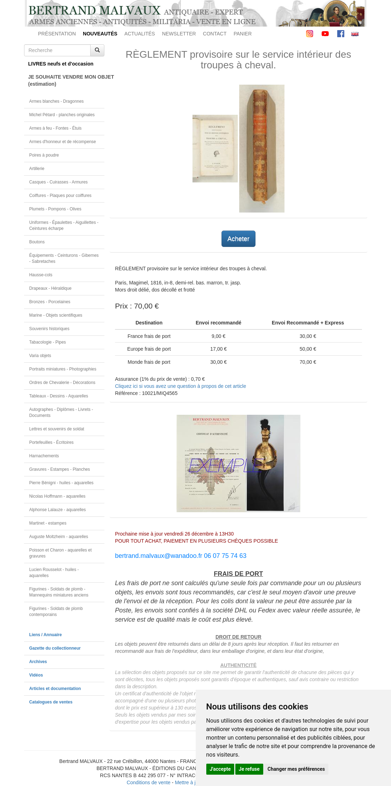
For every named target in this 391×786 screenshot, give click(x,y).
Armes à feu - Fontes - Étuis (55, 128)
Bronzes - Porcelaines (49, 301)
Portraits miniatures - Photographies (63, 369)
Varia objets (40, 355)
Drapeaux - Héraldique (50, 288)
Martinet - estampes (48, 523)
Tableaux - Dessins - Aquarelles (58, 396)
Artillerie (37, 168)
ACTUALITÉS (140, 33)
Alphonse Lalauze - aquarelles (57, 509)
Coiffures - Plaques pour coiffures (60, 195)
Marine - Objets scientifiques (55, 315)
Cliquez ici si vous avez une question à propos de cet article (180, 386)
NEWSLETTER (179, 33)
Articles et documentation (55, 688)
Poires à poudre (44, 155)
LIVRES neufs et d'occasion (61, 64)
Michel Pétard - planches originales (62, 114)
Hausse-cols (40, 274)
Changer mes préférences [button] (296, 769)
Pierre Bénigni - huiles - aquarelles (61, 482)
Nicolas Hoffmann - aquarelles (57, 496)
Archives (38, 661)
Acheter (238, 238)
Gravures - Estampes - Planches (59, 469)
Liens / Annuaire (45, 634)
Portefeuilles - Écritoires (51, 442)
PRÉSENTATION (57, 33)
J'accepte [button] (220, 769)
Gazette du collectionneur (55, 648)
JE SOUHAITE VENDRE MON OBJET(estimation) (66, 80)
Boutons (37, 241)
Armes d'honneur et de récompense (62, 141)
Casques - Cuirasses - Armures (58, 182)
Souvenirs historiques (49, 328)
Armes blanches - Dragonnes (56, 101)
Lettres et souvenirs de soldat (56, 428)
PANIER (243, 33)
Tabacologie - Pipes (47, 342)
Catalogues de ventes (51, 702)
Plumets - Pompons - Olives (55, 209)
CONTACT (215, 33)
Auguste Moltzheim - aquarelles (58, 536)
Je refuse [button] (249, 769)
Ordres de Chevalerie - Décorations (62, 382)
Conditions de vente (149, 782)
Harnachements (44, 455)
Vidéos (36, 675)
